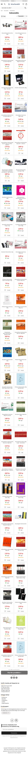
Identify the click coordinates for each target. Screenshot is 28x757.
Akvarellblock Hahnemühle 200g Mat (7, 550)
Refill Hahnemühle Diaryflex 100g (7, 628)
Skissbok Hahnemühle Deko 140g (7, 497)
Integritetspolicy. (14, 737)
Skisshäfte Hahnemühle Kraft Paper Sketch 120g (7, 387)
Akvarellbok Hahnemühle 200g (7, 34)
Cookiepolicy (4, 700)
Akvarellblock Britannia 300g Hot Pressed (21, 61)
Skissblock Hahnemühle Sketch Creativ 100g (21, 469)
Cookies (3, 701)
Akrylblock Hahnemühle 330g (7, 198)
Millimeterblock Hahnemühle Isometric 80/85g (21, 198)
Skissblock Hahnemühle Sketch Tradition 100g (7, 603)
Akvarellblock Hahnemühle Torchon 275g (21, 550)
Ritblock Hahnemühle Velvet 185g (20, 497)
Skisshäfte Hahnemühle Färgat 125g (7, 225)
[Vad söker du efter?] (14, 8)
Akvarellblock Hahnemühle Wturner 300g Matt (21, 333)
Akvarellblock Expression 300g (20, 34)
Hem (2, 10)
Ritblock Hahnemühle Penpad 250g (20, 628)
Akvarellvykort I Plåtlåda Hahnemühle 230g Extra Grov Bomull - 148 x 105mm (7, 171)
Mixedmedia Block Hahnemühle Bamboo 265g (7, 333)
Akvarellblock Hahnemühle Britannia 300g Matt (7, 442)
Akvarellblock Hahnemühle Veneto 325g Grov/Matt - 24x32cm (7, 143)
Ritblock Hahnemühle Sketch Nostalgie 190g (7, 280)
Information (24, 0)
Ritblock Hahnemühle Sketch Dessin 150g (20, 577)
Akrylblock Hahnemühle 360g (7, 360)
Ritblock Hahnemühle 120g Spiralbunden (21, 387)
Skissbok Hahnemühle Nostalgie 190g (21, 170)
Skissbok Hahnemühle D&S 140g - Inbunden (7, 88)
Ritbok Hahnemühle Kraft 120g (20, 360)
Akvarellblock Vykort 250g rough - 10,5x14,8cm (20, 442)
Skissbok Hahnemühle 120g (7, 252)
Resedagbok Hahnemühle (20, 523)
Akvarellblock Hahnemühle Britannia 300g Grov (7, 656)
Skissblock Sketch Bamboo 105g (20, 415)
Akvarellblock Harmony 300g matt (21, 252)
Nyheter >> (13, 0)
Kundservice (4, 697)
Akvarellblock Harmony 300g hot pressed (7, 415)
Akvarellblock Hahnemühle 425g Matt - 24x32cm (21, 143)
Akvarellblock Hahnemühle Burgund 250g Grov (7, 524)
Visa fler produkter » (14, 673)
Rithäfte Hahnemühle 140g (21, 87)
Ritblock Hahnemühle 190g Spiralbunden (21, 656)
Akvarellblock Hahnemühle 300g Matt (7, 577)
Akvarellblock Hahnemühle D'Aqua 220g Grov (21, 280)
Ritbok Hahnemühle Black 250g (20, 603)
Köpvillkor (4, 698)
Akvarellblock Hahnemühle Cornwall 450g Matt (7, 61)
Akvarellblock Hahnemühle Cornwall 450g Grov (7, 116)
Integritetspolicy (5, 703)
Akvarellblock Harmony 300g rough (21, 116)
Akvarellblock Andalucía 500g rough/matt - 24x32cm (7, 469)
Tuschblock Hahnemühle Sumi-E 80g (20, 225)
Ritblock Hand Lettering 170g (7, 307)
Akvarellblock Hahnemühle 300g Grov (21, 307)
